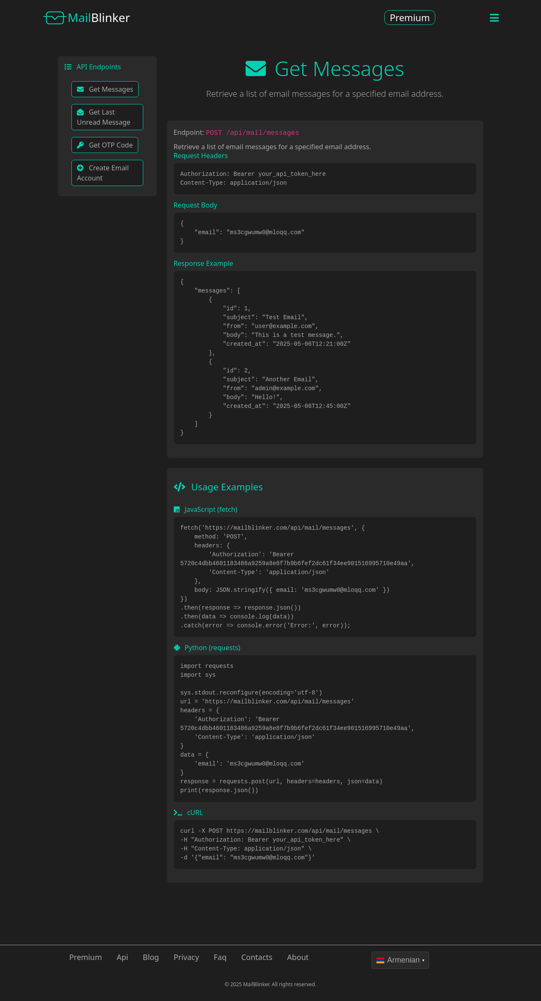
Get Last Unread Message (104, 117)
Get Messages (105, 89)
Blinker (86, 18)
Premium (410, 17)
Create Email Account (103, 173)
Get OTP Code (105, 145)
